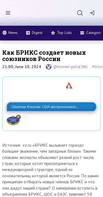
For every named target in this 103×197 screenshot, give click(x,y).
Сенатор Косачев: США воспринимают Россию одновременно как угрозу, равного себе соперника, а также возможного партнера (50, 119)
